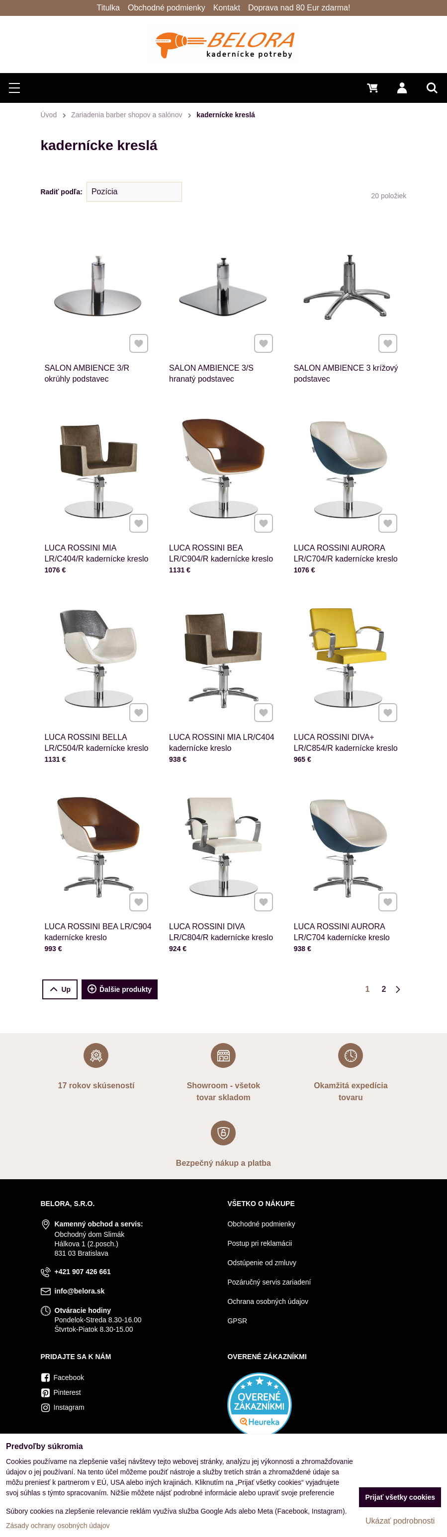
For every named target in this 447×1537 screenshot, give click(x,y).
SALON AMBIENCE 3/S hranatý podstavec (211, 373)
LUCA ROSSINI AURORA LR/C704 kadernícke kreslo (342, 927)
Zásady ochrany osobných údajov (58, 1526)
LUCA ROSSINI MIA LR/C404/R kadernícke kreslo (96, 548)
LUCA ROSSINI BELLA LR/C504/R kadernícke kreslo (96, 737)
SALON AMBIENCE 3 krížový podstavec (346, 373)
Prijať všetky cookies (400, 1497)
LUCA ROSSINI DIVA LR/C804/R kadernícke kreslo (221, 927)
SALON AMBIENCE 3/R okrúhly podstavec (86, 373)
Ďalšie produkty (120, 989)
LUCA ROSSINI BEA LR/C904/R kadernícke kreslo (221, 548)
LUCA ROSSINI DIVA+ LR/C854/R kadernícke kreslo (345, 737)
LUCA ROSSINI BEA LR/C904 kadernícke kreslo (98, 927)
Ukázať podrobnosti (400, 1521)
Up (60, 989)
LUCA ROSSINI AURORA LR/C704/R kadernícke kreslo (345, 548)
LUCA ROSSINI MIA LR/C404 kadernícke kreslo (222, 737)
